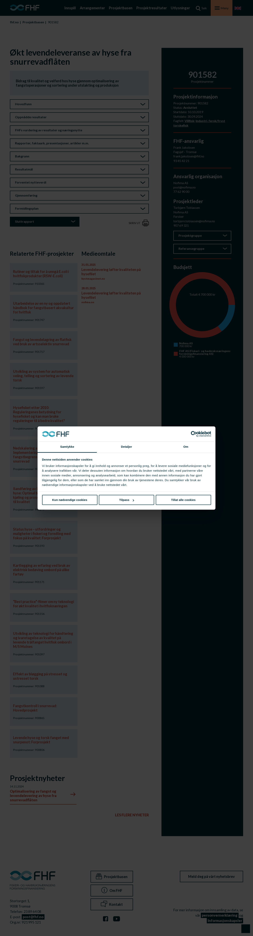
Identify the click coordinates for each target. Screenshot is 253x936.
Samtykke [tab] (67, 447)
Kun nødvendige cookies (69, 500)
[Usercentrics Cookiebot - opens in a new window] (194, 434)
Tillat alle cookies (183, 500)
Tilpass (126, 500)
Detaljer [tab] (126, 447)
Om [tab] (185, 447)
